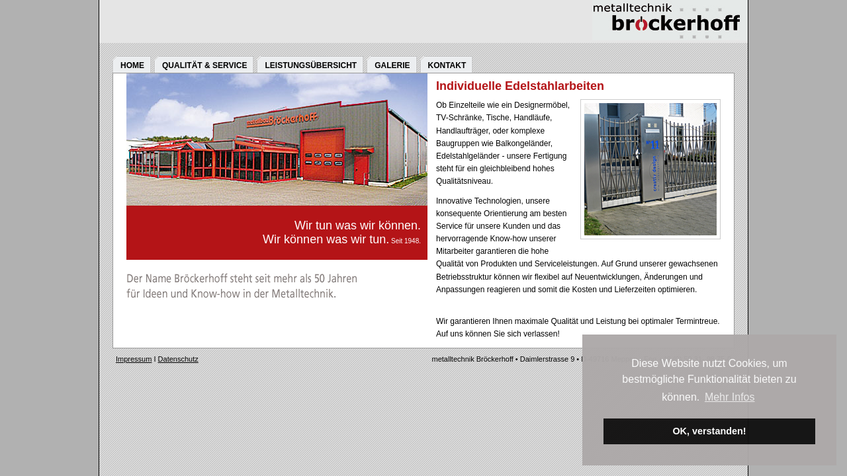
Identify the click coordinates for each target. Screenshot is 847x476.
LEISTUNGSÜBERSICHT (311, 65)
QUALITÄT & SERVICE (204, 65)
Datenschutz (178, 359)
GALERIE (392, 65)
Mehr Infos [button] (730, 397)
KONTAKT (447, 65)
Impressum (134, 359)
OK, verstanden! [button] (709, 431)
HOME (132, 65)
